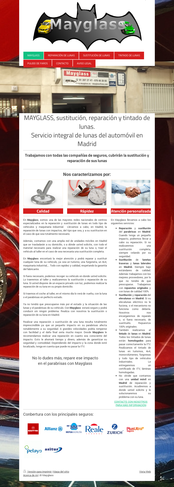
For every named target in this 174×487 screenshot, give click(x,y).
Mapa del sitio (61, 471)
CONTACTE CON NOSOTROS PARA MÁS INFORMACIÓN (130, 403)
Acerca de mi (30, 475)
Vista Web (145, 471)
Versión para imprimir (37, 471)
